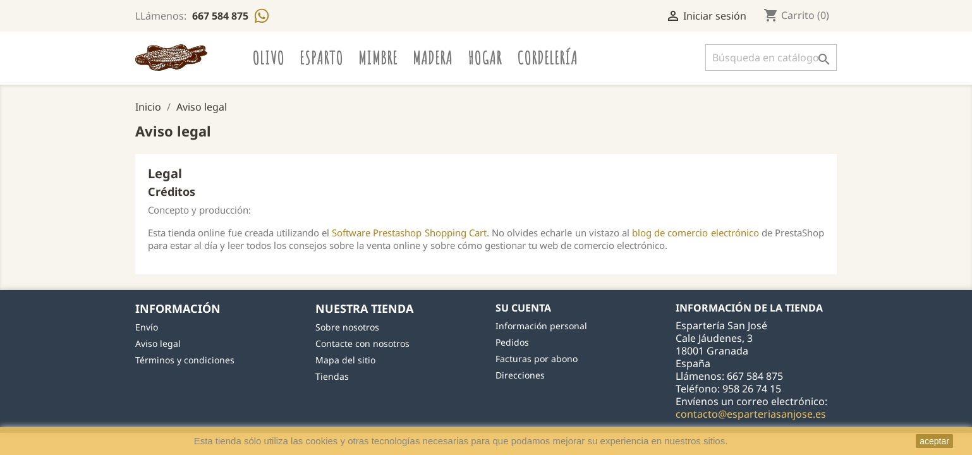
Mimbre (378, 57)
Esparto (321, 57)
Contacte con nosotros (362, 343)
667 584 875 (221, 16)
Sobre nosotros (347, 327)
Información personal (541, 326)
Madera (433, 57)
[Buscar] (771, 57)
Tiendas (332, 376)
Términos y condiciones (184, 360)
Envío (146, 327)
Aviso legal (158, 343)
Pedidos (512, 342)
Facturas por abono (536, 359)
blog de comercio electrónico (695, 232)
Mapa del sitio (345, 360)
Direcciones (520, 375)
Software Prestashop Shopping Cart (409, 232)
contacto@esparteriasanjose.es (751, 414)
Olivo (268, 57)
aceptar (934, 441)
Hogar (485, 57)
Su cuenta (523, 308)
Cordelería (547, 57)
